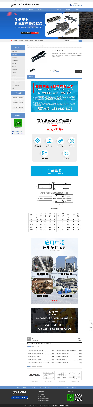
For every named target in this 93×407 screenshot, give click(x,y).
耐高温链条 (14, 78)
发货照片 (68, 9)
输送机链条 (50, 9)
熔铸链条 (14, 75)
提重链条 (14, 66)
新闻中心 (59, 9)
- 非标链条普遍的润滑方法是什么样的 (35, 359)
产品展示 (31, 9)
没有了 (33, 338)
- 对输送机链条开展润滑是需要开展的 (62, 353)
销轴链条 (15, 97)
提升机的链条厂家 (41, 343)
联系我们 (77, 9)
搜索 (80, 41)
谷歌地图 (79, 0)
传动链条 (14, 63)
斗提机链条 (26, 40)
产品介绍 (31, 76)
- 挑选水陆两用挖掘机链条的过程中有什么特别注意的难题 (38, 362)
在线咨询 (78, 71)
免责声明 (56, 405)
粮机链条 (21, 107)
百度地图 (75, 0)
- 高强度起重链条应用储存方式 (60, 359)
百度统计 (68, 405)
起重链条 (21, 97)
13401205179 (91, 320)
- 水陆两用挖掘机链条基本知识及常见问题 (35, 350)
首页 (14, 9)
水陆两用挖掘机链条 (16, 85)
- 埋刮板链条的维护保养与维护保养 (61, 356)
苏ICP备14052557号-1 (50, 405)
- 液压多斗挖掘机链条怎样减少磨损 (61, 362)
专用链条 (21, 102)
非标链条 (35, 40)
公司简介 (22, 9)
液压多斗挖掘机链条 (41, 40)
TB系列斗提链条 (35, 340)
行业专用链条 (15, 60)
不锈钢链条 (14, 69)
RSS (68, 0)
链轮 (13, 88)
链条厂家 (15, 109)
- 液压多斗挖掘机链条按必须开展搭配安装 (35, 353)
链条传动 (15, 104)
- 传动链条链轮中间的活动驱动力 (34, 356)
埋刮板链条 (40, 9)
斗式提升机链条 (48, 343)
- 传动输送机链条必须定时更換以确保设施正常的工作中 (65, 350)
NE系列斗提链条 (34, 343)
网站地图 (71, 0)
